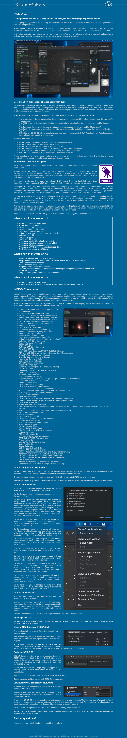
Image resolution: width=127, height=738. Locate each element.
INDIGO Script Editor (27, 146)
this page (55, 570)
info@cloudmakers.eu (38, 723)
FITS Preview (24, 150)
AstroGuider (23, 129)
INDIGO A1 (23, 133)
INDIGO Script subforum (52, 679)
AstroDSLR (23, 123)
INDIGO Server (25, 142)
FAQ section (75, 214)
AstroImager (23, 119)
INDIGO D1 (34, 133)
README (63, 675)
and (59, 471)
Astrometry (23, 152)
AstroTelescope (25, 127)
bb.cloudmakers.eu (56, 723)
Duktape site (19, 672)
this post (27, 550)
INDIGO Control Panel (27, 144)
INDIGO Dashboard (26, 148)
